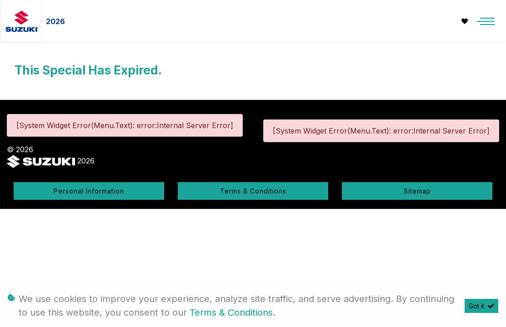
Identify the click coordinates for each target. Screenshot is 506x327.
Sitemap (417, 191)
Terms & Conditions (253, 191)
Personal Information (89, 191)
